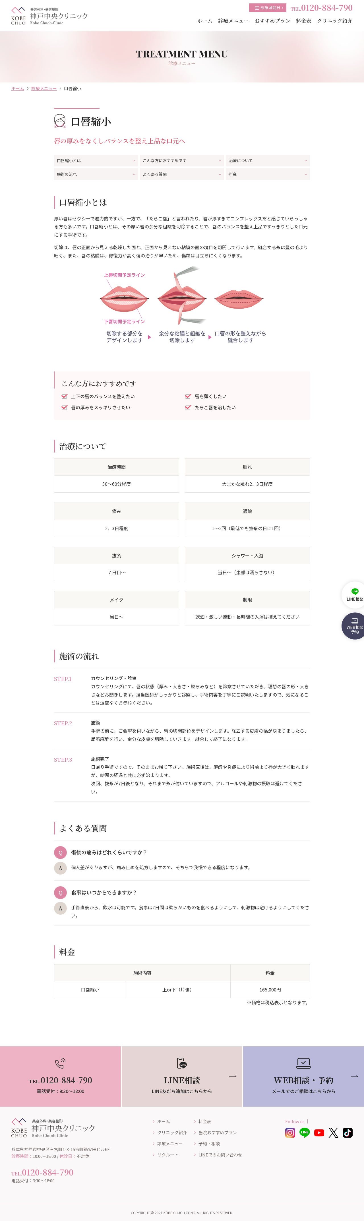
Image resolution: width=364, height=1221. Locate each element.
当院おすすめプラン (217, 1132)
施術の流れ (96, 174)
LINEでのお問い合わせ (220, 1155)
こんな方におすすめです (182, 160)
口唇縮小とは (96, 160)
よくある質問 (182, 174)
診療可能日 (269, 7)
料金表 (204, 1121)
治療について (268, 160)
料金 (268, 174)
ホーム (17, 88)
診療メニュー (44, 88)
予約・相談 (209, 1143)
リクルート (168, 1155)
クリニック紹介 (172, 1132)
